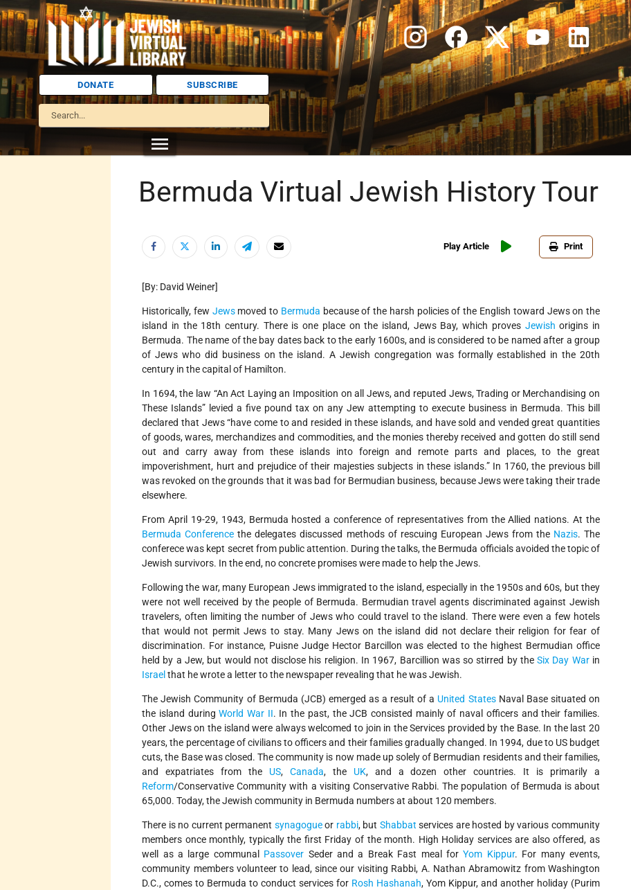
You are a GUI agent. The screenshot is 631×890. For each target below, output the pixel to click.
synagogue (298, 824)
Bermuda (300, 311)
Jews (223, 311)
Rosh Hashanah (386, 883)
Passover (284, 854)
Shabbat (398, 824)
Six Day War (563, 660)
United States (466, 698)
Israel (153, 674)
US (275, 771)
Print (566, 246)
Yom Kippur (488, 854)
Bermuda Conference (188, 534)
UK (360, 771)
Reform (158, 786)
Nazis (566, 534)
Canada (307, 771)
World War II (246, 713)
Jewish (540, 325)
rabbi (347, 824)
